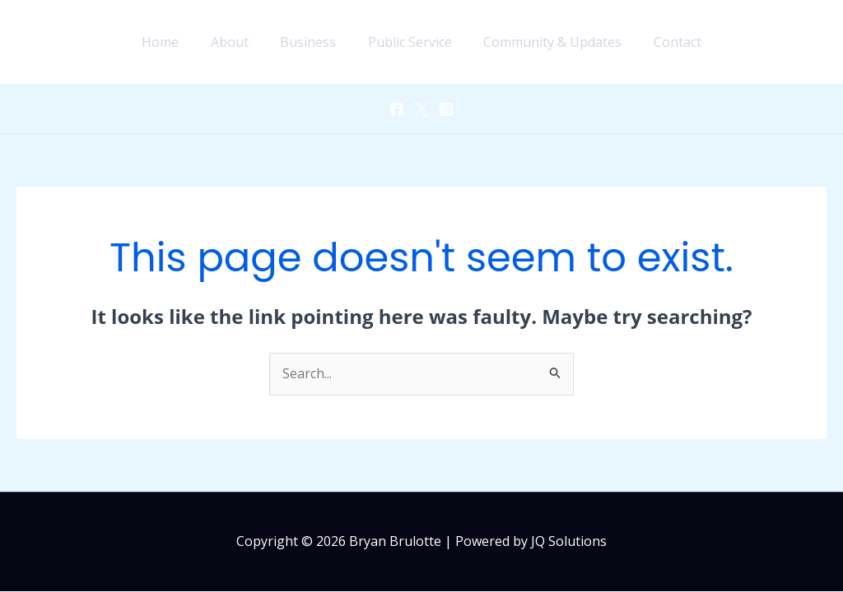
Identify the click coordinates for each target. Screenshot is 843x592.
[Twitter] (421, 109)
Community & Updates (545, 42)
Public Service (407, 42)
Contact (664, 42)
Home (174, 42)
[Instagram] (446, 109)
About (238, 42)
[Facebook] (396, 109)
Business (311, 42)
